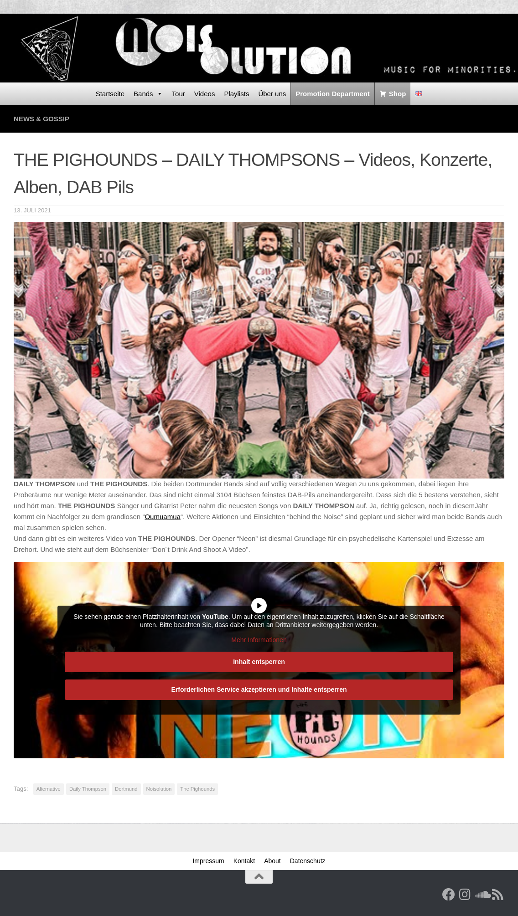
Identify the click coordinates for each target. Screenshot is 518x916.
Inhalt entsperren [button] (259, 661)
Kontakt (244, 861)
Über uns (272, 94)
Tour (178, 94)
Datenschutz (308, 861)
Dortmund (126, 789)
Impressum (208, 861)
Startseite (110, 94)
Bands (148, 93)
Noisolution (159, 789)
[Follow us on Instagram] (465, 894)
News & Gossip (41, 119)
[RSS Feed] (498, 894)
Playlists (236, 94)
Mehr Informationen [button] (258, 639)
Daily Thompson (87, 789)
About (272, 861)
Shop (397, 94)
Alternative (48, 789)
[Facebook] (448, 894)
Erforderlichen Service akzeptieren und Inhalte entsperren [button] (259, 689)
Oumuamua (163, 516)
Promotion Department (332, 94)
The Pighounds (197, 789)
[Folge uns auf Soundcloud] (481, 894)
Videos (204, 94)
